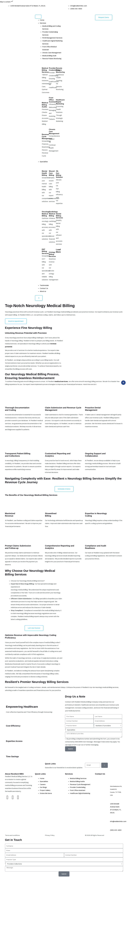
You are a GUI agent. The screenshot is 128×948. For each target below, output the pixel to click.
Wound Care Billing (52, 173)
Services (43, 23)
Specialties (44, 162)
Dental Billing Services (59, 216)
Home (42, 20)
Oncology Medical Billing (46, 214)
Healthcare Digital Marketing (60, 102)
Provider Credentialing (54, 69)
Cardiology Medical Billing (53, 214)
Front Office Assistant (53, 100)
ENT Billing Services (45, 251)
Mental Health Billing (44, 173)
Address (118, 782)
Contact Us (44, 288)
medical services (61, 381)
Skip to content (6, 2)
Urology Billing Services (52, 254)
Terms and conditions (12, 835)
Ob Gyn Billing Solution (59, 174)
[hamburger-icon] (38, 17)
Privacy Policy (50, 835)
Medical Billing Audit (49, 56)
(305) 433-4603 (115, 830)
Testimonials (44, 285)
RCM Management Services (52, 38)
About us (43, 291)
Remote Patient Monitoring (51, 58)
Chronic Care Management (51, 53)
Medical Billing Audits (45, 105)
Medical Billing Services (45, 70)
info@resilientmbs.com (118, 821)
